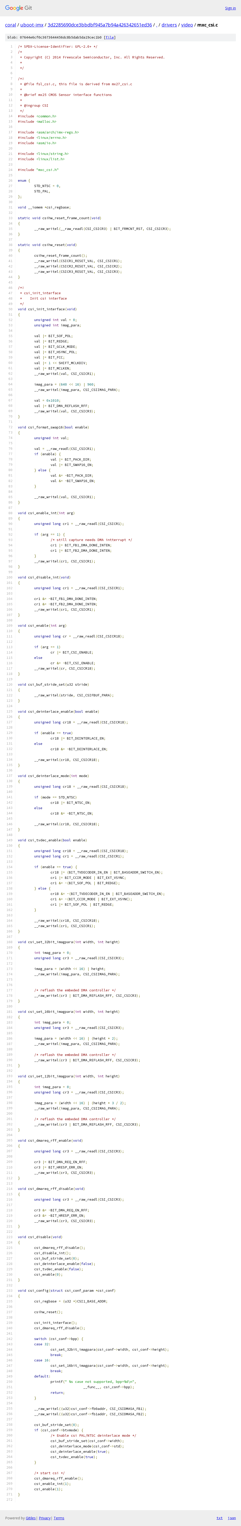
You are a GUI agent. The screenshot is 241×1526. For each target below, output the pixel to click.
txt (219, 1518)
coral (10, 25)
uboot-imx (31, 25)
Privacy (45, 1518)
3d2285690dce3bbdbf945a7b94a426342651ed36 (100, 25)
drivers (169, 25)
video (187, 25)
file (110, 37)
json (232, 1518)
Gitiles (31, 1518)
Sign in (230, 8)
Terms (59, 1518)
